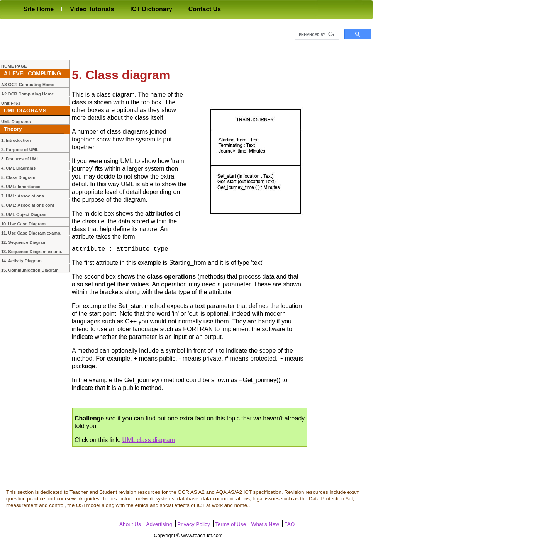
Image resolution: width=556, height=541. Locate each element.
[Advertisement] (140, 39)
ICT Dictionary (151, 9)
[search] (316, 34)
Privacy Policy (193, 524)
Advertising (159, 524)
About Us (130, 524)
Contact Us (204, 9)
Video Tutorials (92, 9)
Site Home (39, 9)
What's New (265, 524)
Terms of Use (230, 524)
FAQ (289, 524)
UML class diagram (148, 440)
